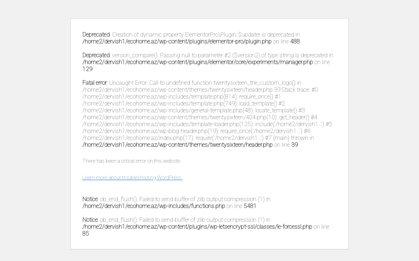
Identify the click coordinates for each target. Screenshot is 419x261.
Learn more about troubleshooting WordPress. (132, 178)
